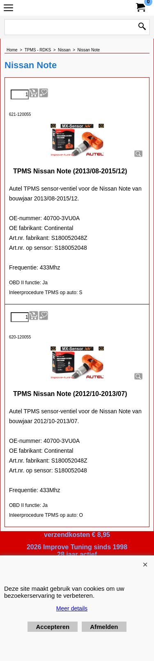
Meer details (71, 608)
